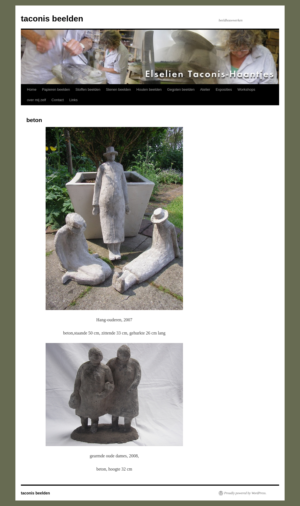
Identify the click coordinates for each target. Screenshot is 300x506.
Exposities (224, 89)
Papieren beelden (56, 89)
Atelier (205, 89)
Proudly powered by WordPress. (245, 493)
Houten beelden (149, 89)
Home (32, 89)
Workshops (246, 89)
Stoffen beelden (88, 89)
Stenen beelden (118, 89)
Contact (57, 100)
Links (73, 100)
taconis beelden (52, 18)
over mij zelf (36, 100)
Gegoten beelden (181, 89)
